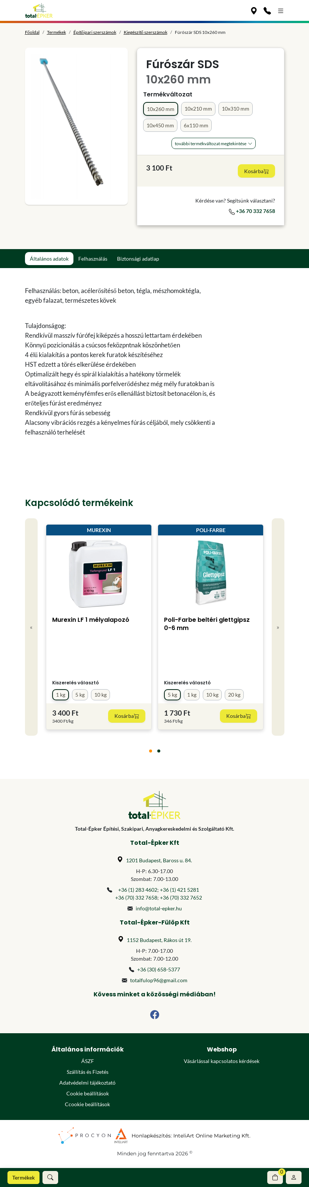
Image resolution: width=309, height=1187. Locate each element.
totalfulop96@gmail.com (158, 980)
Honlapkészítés (151, 1136)
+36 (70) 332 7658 (136, 897)
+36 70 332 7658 (252, 211)
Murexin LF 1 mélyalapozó (90, 619)
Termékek (23, 1177)
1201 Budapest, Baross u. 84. (159, 860)
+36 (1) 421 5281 (179, 890)
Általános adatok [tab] (49, 258)
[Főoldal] (39, 10)
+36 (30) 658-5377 (158, 969)
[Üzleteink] (254, 10)
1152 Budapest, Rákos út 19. (159, 940)
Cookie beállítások (87, 1093)
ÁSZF (87, 1061)
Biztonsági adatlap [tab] (138, 258)
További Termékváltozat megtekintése (210, 143)
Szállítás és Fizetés (87, 1072)
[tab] (150, 751)
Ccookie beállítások (87, 1104)
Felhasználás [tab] (92, 258)
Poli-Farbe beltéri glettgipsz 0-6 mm (207, 623)
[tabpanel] (121, 361)
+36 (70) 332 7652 (181, 897)
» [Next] (278, 626)
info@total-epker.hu (159, 908)
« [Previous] (31, 626)
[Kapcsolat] (267, 10)
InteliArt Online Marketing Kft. (211, 1136)
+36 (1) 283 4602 (137, 890)
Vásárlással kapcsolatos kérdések (221, 1061)
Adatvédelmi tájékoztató (87, 1082)
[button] (50, 1177)
